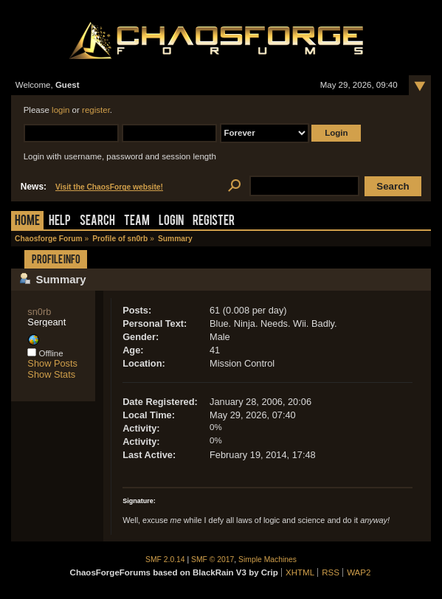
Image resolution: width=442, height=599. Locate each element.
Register (214, 221)
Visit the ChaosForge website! (109, 187)
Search (97, 221)
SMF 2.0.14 (165, 559)
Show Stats (51, 374)
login (60, 109)
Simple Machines (267, 559)
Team (137, 221)
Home (27, 221)
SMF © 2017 (212, 559)
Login (171, 221)
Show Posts (52, 363)
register (96, 109)
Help (60, 221)
